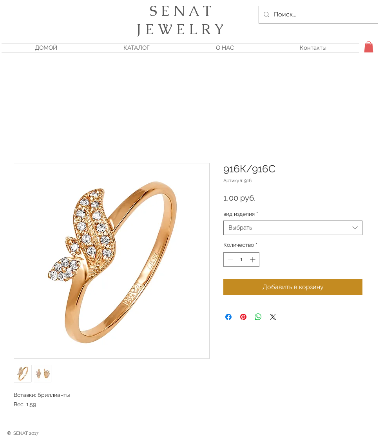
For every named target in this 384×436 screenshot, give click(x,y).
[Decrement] (229, 259)
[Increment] (253, 259)
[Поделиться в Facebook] (228, 317)
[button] (368, 46)
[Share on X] (273, 317)
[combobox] (292, 228)
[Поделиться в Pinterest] (243, 317)
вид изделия (240, 214)
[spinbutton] (241, 259)
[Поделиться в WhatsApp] (258, 317)
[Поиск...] (317, 14)
